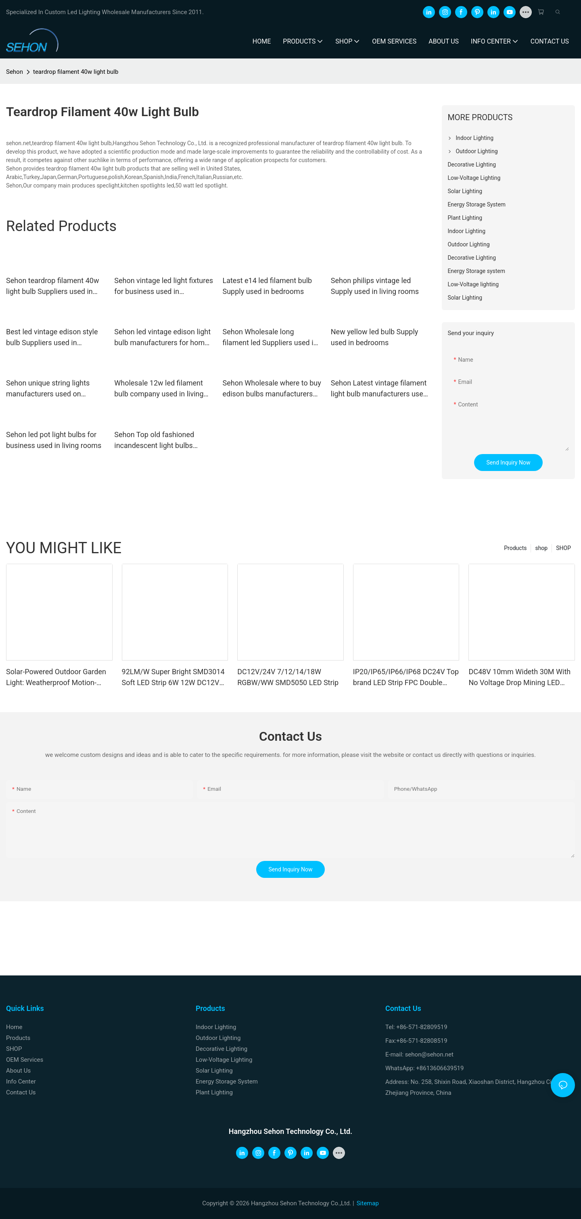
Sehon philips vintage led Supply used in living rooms (375, 286)
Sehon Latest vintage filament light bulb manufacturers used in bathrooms (379, 389)
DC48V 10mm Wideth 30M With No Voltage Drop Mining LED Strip (519, 677)
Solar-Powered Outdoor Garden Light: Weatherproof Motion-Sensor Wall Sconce (56, 677)
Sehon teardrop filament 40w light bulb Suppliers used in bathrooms (52, 286)
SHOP (563, 548)
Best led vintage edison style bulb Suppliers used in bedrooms (52, 337)
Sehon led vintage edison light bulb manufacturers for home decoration (162, 337)
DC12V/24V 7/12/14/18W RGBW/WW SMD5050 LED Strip (288, 677)
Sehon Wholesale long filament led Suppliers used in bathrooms (270, 337)
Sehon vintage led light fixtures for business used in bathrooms (163, 286)
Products (515, 548)
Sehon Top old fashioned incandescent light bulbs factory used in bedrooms (155, 440)
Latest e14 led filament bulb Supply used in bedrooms (267, 286)
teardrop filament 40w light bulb (75, 71)
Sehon (14, 71)
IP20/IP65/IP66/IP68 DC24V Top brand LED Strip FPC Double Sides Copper (406, 677)
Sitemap (368, 1203)
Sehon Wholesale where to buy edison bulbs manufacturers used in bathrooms (272, 389)
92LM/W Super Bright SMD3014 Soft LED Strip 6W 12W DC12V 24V (173, 677)
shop (541, 548)
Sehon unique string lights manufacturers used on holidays (48, 389)
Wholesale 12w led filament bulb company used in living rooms (158, 389)
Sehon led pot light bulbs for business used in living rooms (53, 440)
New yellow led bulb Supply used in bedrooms (374, 337)
